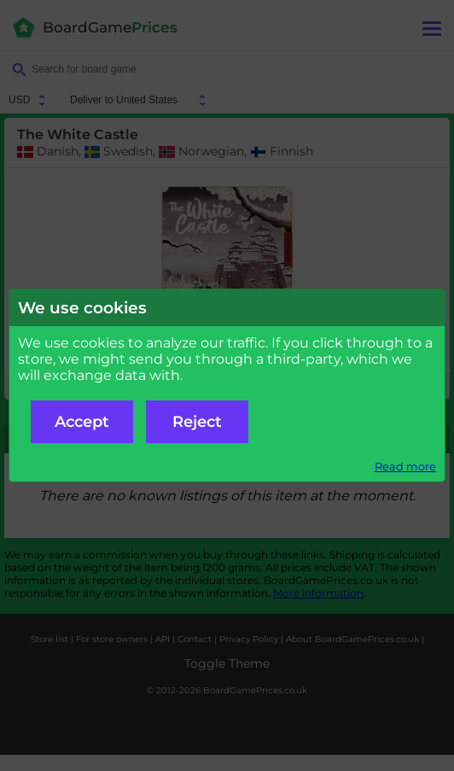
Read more (405, 466)
